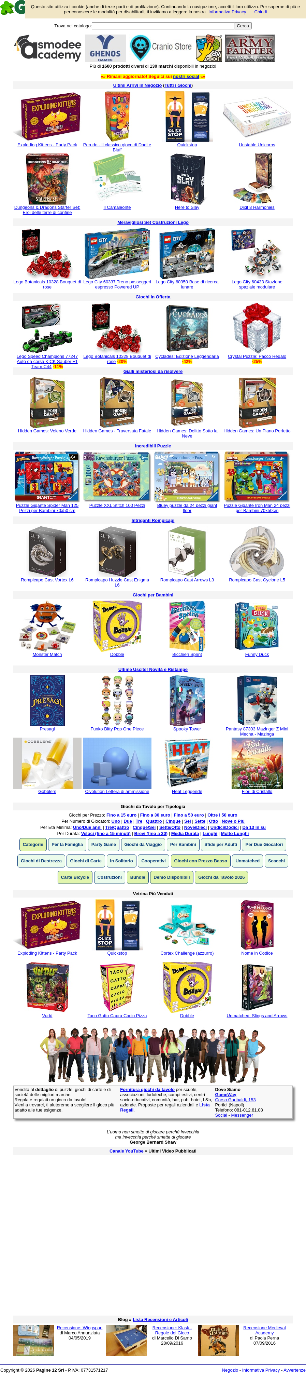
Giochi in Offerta (153, 296)
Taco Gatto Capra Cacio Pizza (117, 1015)
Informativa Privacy (261, 1370)
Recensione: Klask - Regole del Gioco (172, 1330)
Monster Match (47, 654)
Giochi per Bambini (153, 594)
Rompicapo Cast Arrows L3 (187, 579)
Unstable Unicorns (257, 144)
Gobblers (47, 791)
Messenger (242, 1115)
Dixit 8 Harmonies (257, 207)
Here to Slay (187, 207)
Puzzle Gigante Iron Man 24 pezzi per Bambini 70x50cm (257, 508)
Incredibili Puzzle (153, 445)
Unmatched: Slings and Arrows (257, 1015)
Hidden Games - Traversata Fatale (117, 430)
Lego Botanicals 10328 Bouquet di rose (47, 284)
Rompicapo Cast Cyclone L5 (257, 579)
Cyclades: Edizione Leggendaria (187, 356)
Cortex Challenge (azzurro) (187, 953)
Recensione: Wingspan (80, 1327)
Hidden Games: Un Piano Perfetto (257, 430)
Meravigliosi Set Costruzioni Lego (153, 222)
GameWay (225, 1094)
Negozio (230, 1370)
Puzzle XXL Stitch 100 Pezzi (117, 505)
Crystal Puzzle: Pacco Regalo (257, 356)
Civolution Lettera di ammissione (117, 791)
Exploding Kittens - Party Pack (47, 144)
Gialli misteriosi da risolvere (153, 371)
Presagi (47, 728)
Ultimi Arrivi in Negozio (137, 85)
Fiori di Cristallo (257, 791)
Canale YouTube (127, 1151)
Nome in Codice (257, 953)
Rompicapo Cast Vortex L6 (47, 579)
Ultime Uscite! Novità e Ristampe (153, 669)
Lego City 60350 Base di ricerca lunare (187, 284)
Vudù (47, 1015)
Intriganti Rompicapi (153, 520)
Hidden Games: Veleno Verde (47, 430)
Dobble (117, 654)
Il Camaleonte (117, 207)
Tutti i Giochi (177, 85)
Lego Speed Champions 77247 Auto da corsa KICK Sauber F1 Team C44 (47, 361)
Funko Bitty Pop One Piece (117, 728)
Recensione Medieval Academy (264, 1330)
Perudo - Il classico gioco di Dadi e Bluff (117, 147)
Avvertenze (294, 1370)
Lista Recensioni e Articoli (160, 1319)
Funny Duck (257, 654)
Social (221, 1115)
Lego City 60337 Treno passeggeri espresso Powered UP (117, 284)
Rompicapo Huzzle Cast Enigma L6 (117, 582)
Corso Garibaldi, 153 (235, 1099)
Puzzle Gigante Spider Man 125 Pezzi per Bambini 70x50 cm (47, 508)
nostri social (186, 76)
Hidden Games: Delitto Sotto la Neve (187, 433)
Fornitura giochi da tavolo (147, 1089)
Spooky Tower (187, 728)
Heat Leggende (187, 791)
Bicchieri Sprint (187, 654)
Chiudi (260, 11)
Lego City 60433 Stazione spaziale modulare (257, 284)
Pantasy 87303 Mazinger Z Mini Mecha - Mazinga (257, 731)
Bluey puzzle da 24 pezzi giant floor (187, 508)
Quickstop (187, 144)
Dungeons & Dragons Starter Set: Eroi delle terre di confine (47, 210)
